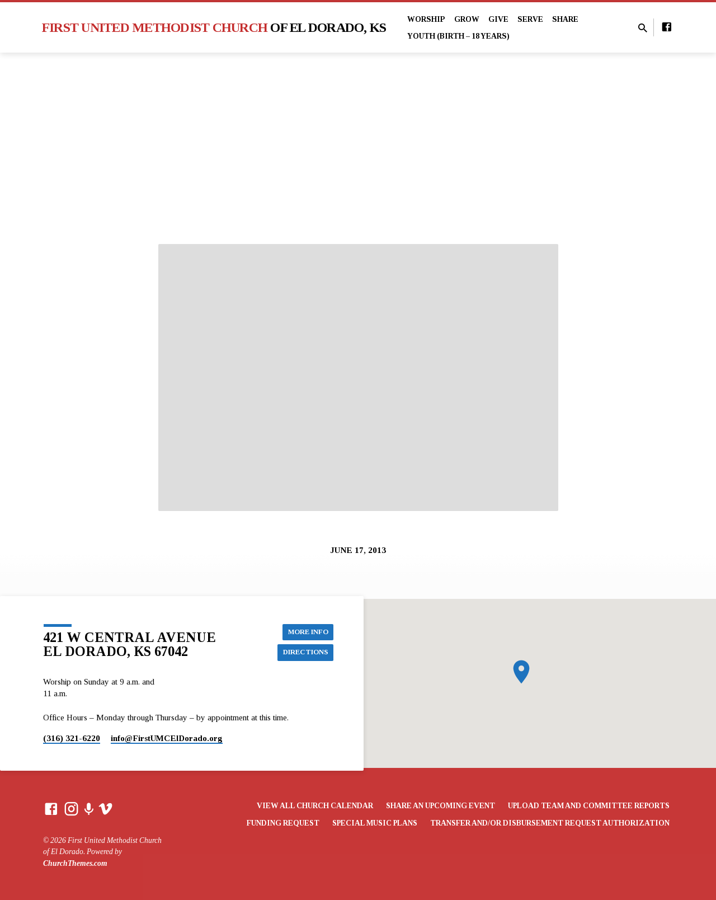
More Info (305, 630)
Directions (303, 652)
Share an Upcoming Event (440, 805)
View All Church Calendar (315, 805)
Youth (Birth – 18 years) (458, 36)
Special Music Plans (374, 823)
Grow (466, 19)
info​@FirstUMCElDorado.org (167, 738)
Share (565, 19)
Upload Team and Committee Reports (589, 805)
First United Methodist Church (214, 27)
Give (498, 19)
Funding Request (283, 823)
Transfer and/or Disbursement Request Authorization (550, 823)
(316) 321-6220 (71, 738)
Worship (426, 19)
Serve (530, 19)
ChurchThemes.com (75, 863)
